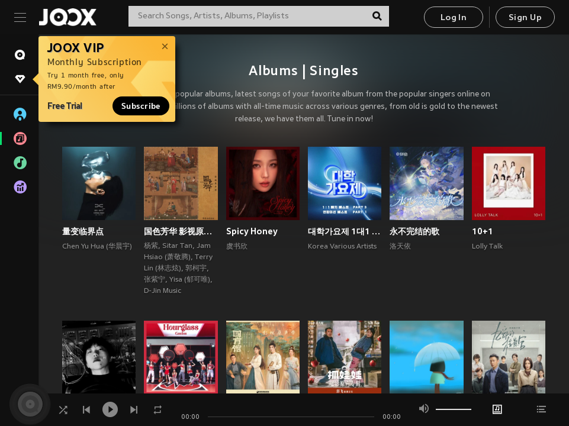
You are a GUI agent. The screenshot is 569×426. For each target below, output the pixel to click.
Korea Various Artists (342, 247)
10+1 (482, 231)
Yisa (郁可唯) (189, 280)
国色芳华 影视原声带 (180, 231)
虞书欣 (236, 247)
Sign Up (525, 18)
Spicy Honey (252, 231)
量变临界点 (83, 231)
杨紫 (151, 246)
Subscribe (140, 106)
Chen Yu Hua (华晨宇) (97, 247)
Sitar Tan (177, 246)
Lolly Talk (487, 247)
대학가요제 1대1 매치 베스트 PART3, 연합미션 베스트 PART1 (344, 231)
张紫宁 (154, 280)
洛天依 (400, 247)
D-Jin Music (162, 291)
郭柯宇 (196, 268)
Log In (454, 18)
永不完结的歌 (414, 231)
